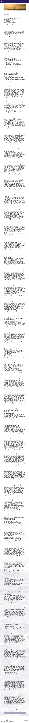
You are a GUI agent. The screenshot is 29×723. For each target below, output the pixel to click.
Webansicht (26, 720)
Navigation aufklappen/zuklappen (14, 1)
